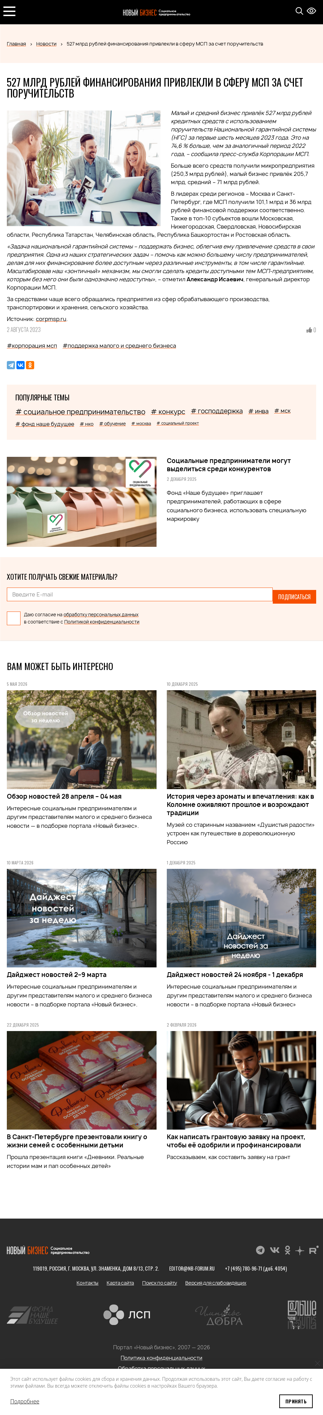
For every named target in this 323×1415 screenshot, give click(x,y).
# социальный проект (178, 423)
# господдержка (217, 411)
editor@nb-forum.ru (190, 1263)
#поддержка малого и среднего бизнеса (119, 345)
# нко (87, 424)
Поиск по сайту (159, 1278)
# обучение (112, 424)
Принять (296, 1401)
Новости (46, 43)
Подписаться (294, 594)
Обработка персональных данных (161, 1363)
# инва (258, 411)
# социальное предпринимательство (80, 411)
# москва (141, 423)
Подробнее (24, 1401)
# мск (282, 410)
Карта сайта (120, 1278)
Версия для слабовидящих (215, 1278)
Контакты (87, 1278)
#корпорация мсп (32, 345)
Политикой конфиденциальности (101, 617)
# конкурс (168, 411)
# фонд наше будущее (44, 424)
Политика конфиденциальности (161, 1353)
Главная (16, 43)
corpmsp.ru (51, 319)
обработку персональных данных (101, 610)
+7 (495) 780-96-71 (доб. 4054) (256, 1263)
